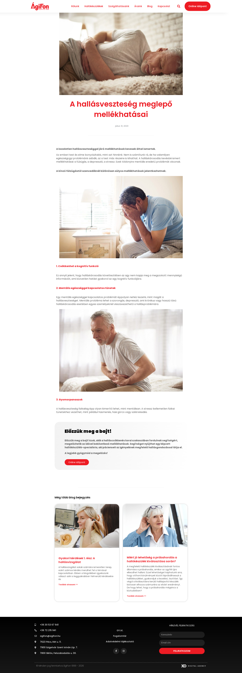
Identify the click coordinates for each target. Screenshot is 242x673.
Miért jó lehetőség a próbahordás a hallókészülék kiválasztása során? (152, 559)
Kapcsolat (164, 6)
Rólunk (75, 6)
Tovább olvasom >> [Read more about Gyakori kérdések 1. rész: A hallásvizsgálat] (68, 584)
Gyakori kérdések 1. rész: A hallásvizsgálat (76, 560)
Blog (149, 6)
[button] (178, 6)
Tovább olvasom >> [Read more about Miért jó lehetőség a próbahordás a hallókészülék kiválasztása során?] (136, 596)
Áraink (138, 6)
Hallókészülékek (93, 6)
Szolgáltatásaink (118, 6)
